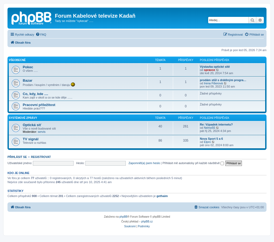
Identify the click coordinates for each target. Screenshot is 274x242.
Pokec (28, 67)
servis (41, 131)
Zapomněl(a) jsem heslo (144, 163)
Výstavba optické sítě (215, 66)
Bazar (27, 80)
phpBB (123, 216)
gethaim (162, 196)
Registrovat (41, 156)
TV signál (31, 139)
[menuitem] (41, 34)
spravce (209, 69)
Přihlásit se (17, 156)
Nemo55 (209, 127)
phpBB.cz (147, 221)
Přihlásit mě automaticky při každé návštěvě (193, 163)
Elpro (207, 141)
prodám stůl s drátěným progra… (223, 80)
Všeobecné (17, 60)
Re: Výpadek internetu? (216, 124)
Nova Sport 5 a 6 (211, 138)
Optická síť (32, 125)
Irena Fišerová (213, 83)
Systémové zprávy (23, 117)
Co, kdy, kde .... (35, 94)
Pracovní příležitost (39, 105)
